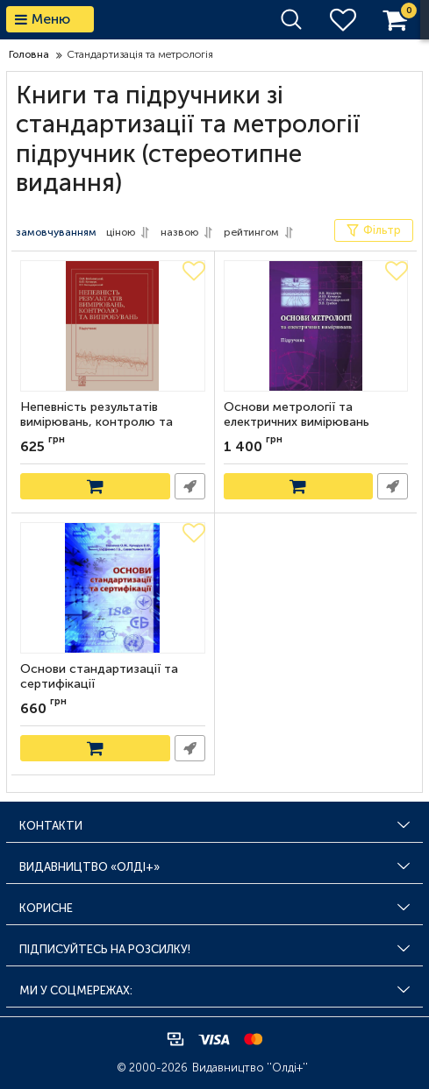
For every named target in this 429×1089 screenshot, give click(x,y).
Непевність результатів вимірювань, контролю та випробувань (96, 422)
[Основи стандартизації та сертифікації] (112, 588)
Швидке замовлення (190, 486)
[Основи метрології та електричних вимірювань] (316, 326)
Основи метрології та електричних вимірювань (296, 414)
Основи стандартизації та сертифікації (99, 676)
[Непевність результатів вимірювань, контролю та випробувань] (112, 326)
